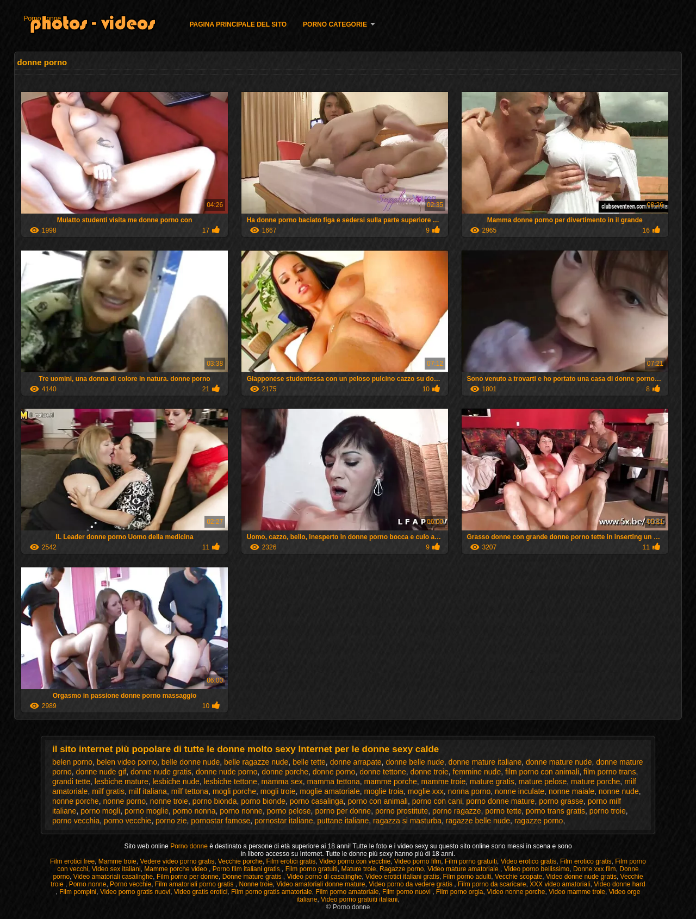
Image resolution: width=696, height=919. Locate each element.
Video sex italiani (116, 869)
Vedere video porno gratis (177, 861)
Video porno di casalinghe (324, 876)
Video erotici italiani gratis (402, 876)
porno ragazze (456, 811)
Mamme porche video (176, 869)
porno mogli (100, 811)
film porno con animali (542, 771)
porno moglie (147, 811)
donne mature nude (559, 762)
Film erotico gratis (586, 861)
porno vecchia (76, 820)
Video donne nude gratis (581, 876)
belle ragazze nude (256, 762)
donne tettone (382, 771)
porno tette (503, 811)
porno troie (607, 811)
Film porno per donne (188, 876)
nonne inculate (519, 791)
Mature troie (358, 869)
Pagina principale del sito (238, 24)
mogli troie (278, 791)
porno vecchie (127, 820)
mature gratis (492, 781)
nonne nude (619, 791)
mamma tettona (333, 781)
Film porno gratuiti (471, 861)
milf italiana (148, 791)
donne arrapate (356, 762)
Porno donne (42, 18)
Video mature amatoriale (463, 869)
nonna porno (469, 791)
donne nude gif (101, 771)
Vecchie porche (240, 861)
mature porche (595, 781)
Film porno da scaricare (492, 884)
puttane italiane (343, 820)
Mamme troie (117, 861)
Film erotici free (72, 861)
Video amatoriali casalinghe (113, 876)
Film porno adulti (467, 876)
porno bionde (263, 801)
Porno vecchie (130, 884)
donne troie (430, 771)
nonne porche (75, 801)
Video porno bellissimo (537, 869)
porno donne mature (500, 801)
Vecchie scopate (518, 876)
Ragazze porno (402, 869)
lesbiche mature (121, 781)
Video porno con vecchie (354, 861)
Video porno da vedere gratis (411, 884)
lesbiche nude (175, 781)
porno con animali (377, 801)
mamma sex (282, 781)
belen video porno (127, 762)
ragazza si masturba (407, 820)
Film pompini (77, 892)
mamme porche (390, 781)
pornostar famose (220, 820)
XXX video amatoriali (560, 884)
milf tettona (189, 791)
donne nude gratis (160, 771)
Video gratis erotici (201, 892)
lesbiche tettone (230, 781)
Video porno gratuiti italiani (359, 899)
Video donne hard (619, 884)
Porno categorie (335, 24)
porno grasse (561, 801)
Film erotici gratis (291, 861)
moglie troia (383, 791)
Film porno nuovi (407, 892)
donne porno (334, 771)
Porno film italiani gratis (247, 869)
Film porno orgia (459, 892)
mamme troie (443, 781)
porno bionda (214, 801)
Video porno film (418, 861)
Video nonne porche (516, 892)
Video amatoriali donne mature (320, 884)
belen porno (72, 762)
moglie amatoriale (330, 791)
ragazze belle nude (478, 820)
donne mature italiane (485, 762)
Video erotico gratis (529, 861)
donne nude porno (227, 771)
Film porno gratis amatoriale (271, 892)
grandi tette (71, 781)
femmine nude (476, 771)
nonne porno (124, 801)
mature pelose (543, 781)
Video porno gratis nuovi (135, 892)
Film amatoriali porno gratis (195, 884)
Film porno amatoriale (346, 892)
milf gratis (108, 791)
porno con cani (437, 801)
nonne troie (169, 801)
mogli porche (234, 791)
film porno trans (609, 771)
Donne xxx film (594, 869)
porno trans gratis (555, 811)
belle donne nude (190, 762)
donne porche (285, 771)
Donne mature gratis (252, 876)
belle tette (309, 762)
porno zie (171, 820)
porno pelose (289, 811)
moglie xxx (426, 791)
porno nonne (241, 811)
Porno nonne (88, 884)
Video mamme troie (577, 892)
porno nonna (194, 811)
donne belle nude (415, 762)
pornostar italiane (283, 820)
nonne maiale (571, 791)
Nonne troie (256, 884)
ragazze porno (538, 820)
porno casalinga (317, 801)
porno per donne (343, 811)
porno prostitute (401, 811)
